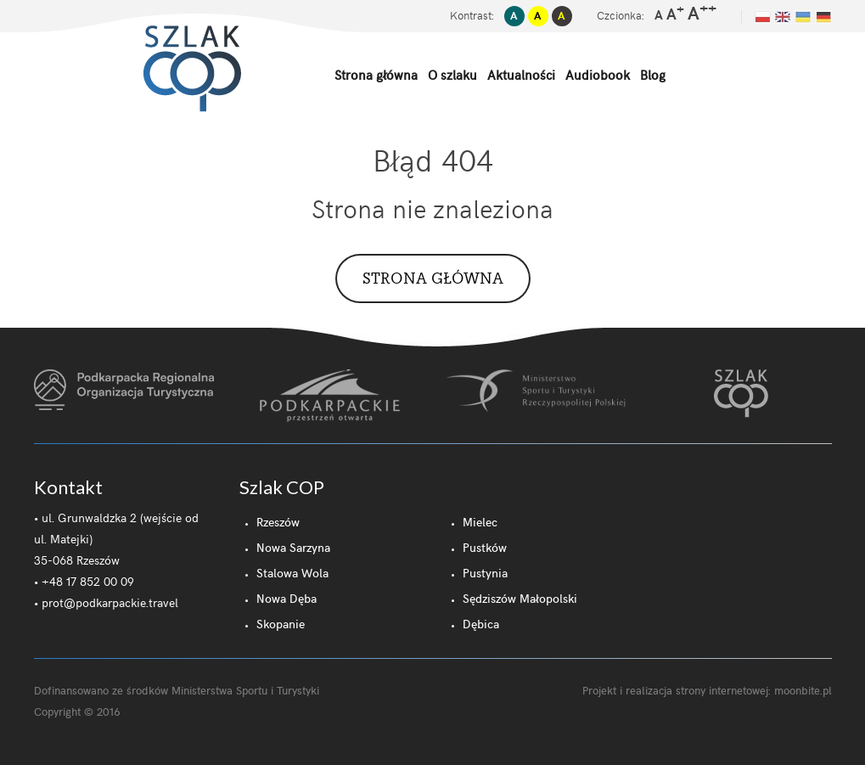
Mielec (480, 522)
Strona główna (376, 74)
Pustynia (485, 573)
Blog (653, 74)
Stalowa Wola (292, 573)
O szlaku (452, 74)
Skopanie (280, 624)
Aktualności (521, 74)
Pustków (485, 547)
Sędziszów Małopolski (520, 598)
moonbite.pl (803, 690)
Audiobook (597, 74)
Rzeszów (278, 522)
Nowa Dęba (286, 598)
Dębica (481, 624)
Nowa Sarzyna (293, 547)
